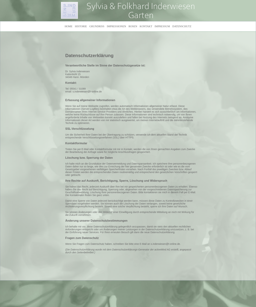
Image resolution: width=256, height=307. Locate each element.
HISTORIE (81, 26)
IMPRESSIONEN (116, 26)
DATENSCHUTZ (182, 26)
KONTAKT (146, 26)
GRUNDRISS (96, 26)
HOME (68, 26)
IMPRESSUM (162, 26)
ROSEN (132, 26)
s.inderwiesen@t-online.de (87, 91)
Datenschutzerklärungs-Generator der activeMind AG (141, 249)
